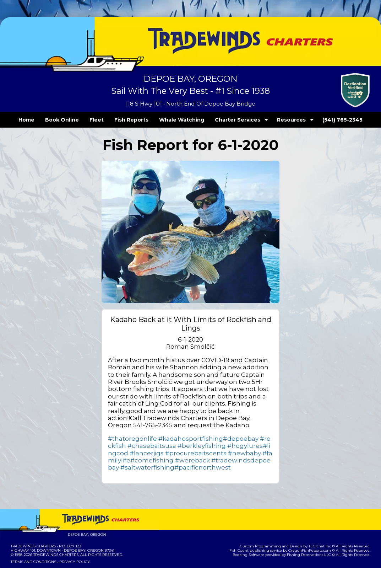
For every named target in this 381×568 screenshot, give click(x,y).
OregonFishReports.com (314, 527)
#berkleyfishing (162, 430)
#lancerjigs (252, 430)
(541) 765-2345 (328, 120)
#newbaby (171, 437)
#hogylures (198, 430)
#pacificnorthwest (248, 444)
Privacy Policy (72, 539)
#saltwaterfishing (202, 444)
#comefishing (231, 437)
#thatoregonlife (128, 422)
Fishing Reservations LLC (313, 532)
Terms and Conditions (33, 539)
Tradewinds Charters (33, 523)
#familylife (199, 437)
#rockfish (247, 422)
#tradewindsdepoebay (148, 444)
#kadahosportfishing (176, 422)
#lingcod (224, 430)
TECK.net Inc (323, 523)
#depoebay (218, 422)
